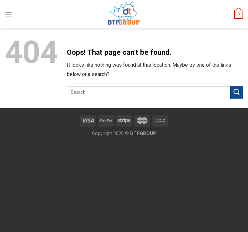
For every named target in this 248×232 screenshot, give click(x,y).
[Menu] (9, 14)
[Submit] (236, 92)
